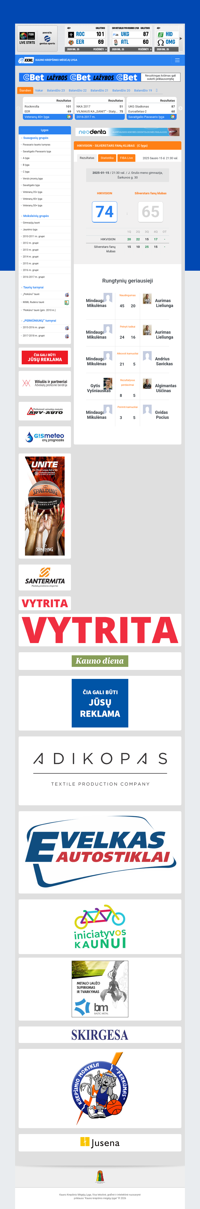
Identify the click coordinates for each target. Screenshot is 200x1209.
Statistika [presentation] (107, 158)
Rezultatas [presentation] (87, 158)
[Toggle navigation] (177, 60)
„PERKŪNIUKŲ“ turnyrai (39, 320)
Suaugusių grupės (35, 138)
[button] (45, 144)
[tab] (87, 158)
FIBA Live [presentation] (126, 158)
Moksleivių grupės (36, 216)
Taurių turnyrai (33, 287)
